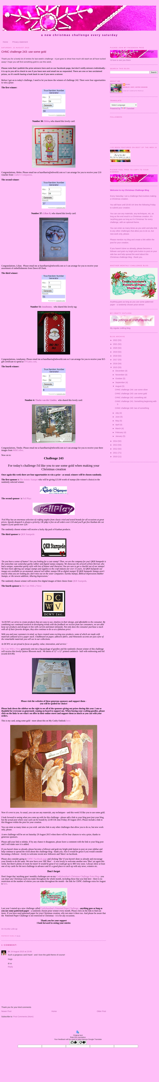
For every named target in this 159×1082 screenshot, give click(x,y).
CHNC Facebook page (37, 859)
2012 (115, 449)
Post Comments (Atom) (23, 1016)
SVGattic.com (30, 361)
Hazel (128, 84)
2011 (115, 453)
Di (9, 951)
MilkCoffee (18, 450)
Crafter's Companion (23, 175)
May (117, 421)
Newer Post (6, 1011)
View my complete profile (133, 91)
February (119, 432)
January (119, 436)
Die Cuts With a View (31, 586)
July (117, 413)
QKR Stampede (79, 581)
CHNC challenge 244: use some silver (131, 390)
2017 (115, 360)
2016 (115, 363)
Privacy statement (20, 42)
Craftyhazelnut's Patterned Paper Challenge (59, 908)
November (120, 375)
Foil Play (27, 498)
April (117, 425)
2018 (115, 356)
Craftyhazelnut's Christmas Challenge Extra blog (77, 876)
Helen (46, 121)
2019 (115, 352)
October (119, 378)
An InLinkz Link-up (9, 929)
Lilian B (47, 213)
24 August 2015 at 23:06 (21, 951)
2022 (115, 340)
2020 (115, 348)
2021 (115, 344)
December (120, 371)
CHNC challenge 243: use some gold (23, 51)
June (117, 417)
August (118, 386)
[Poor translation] (82, 1042)
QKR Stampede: (28, 534)
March (118, 428)
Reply (10, 967)
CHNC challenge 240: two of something (132, 408)
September (120, 382)
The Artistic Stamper (29, 479)
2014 (115, 441)
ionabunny (47, 307)
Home (5, 42)
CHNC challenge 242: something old (130, 397)
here (68, 721)
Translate (127, 108)
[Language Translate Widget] (123, 105)
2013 (115, 445)
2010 (115, 456)
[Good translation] (73, 1042)
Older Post (101, 1011)
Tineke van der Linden (45, 400)
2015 (115, 367)
